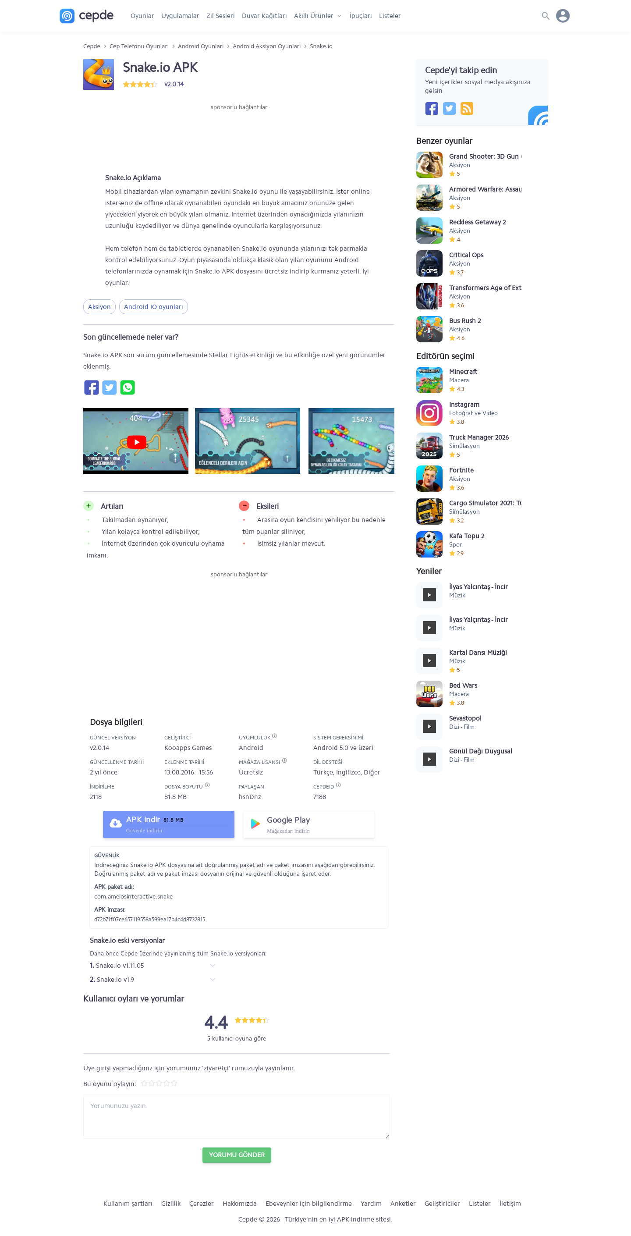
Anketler (403, 1204)
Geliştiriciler (442, 1204)
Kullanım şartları (127, 1204)
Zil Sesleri (220, 16)
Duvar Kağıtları (264, 16)
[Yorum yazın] (236, 1117)
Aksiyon (99, 307)
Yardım (371, 1204)
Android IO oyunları (153, 307)
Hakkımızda (240, 1204)
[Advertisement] (239, 138)
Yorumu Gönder (237, 1155)
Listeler (390, 16)
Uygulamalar (180, 16)
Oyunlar (142, 16)
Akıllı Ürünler (313, 16)
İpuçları (361, 16)
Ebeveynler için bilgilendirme (309, 1204)
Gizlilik (171, 1204)
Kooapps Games (188, 748)
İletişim (510, 1204)
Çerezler (201, 1204)
